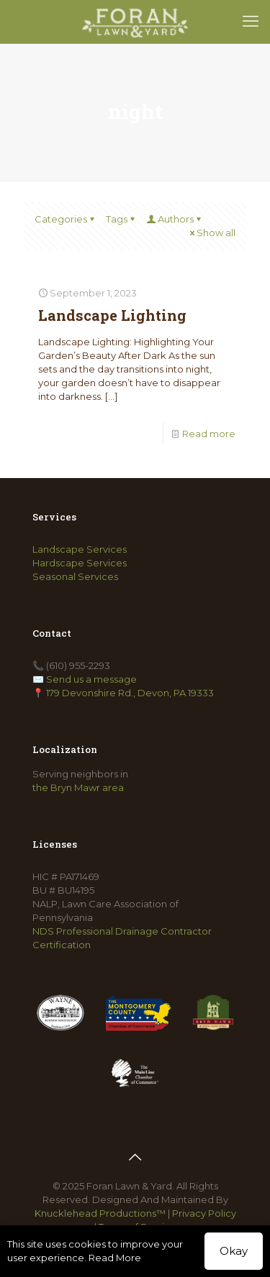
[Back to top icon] (135, 1157)
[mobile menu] (250, 21)
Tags (121, 219)
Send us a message (91, 679)
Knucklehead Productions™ (100, 1213)
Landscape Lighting (112, 315)
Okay (234, 1251)
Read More (115, 1257)
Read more (208, 433)
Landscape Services (79, 549)
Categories (65, 219)
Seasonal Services (75, 576)
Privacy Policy (204, 1213)
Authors (174, 219)
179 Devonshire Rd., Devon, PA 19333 (130, 692)
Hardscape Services (79, 563)
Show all (211, 232)
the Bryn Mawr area (78, 787)
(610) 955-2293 (78, 665)
